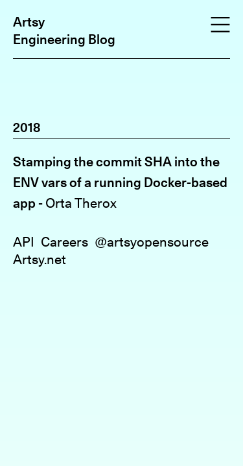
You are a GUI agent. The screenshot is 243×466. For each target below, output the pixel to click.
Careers (64, 241)
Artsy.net (39, 259)
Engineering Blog (64, 39)
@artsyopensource (152, 241)
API (23, 241)
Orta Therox (81, 203)
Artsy (29, 21)
